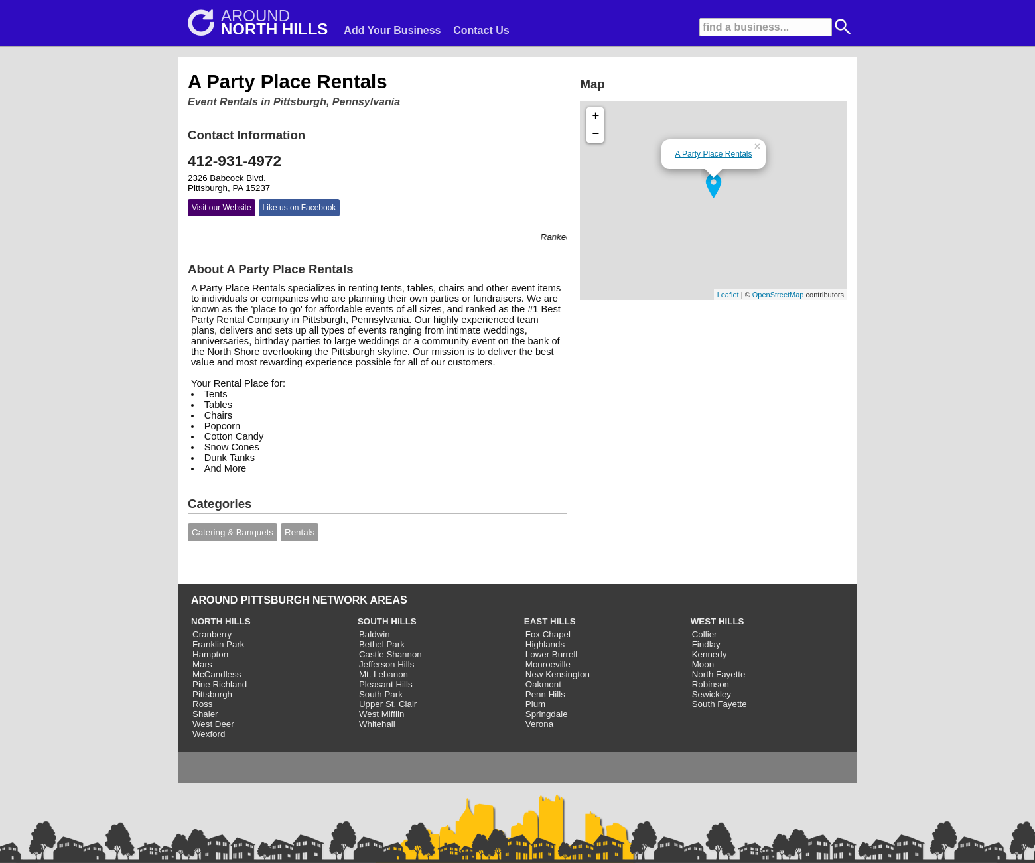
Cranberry (212, 634)
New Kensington (557, 674)
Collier (704, 634)
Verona (539, 724)
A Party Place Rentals (713, 154)
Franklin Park (218, 644)
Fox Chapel (548, 634)
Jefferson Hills (386, 664)
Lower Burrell (551, 654)
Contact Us (481, 30)
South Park (381, 694)
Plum (535, 704)
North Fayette (719, 674)
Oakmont (543, 684)
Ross (202, 704)
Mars (202, 664)
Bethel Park (382, 644)
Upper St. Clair (388, 704)
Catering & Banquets (232, 532)
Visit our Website (221, 207)
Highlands (545, 644)
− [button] (596, 134)
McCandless (216, 674)
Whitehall (377, 724)
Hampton (210, 654)
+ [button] (596, 116)
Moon (703, 664)
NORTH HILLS (221, 621)
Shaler (205, 714)
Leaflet (728, 295)
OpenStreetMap (778, 295)
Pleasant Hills (386, 684)
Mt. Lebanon (383, 674)
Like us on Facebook (299, 207)
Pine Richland (219, 684)
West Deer (213, 724)
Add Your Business (392, 30)
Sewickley (711, 694)
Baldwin (374, 634)
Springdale (546, 714)
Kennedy (709, 654)
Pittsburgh (212, 694)
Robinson (710, 684)
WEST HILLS (717, 621)
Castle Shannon (390, 654)
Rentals (299, 532)
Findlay (706, 644)
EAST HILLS (550, 621)
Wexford (208, 734)
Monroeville (548, 664)
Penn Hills (545, 694)
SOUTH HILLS (387, 621)
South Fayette (719, 704)
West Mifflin (381, 714)
